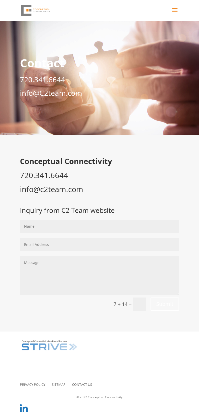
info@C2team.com (51, 93)
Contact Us (82, 384)
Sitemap (59, 384)
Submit (164, 303)
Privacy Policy (32, 384)
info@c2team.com (51, 189)
